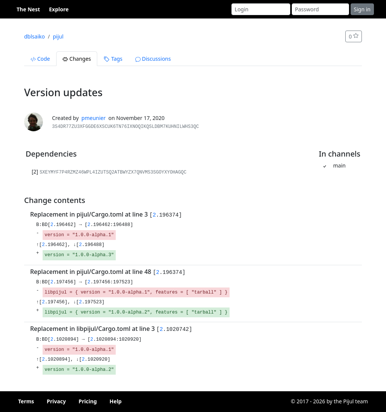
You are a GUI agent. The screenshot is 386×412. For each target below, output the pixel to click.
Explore (59, 9)
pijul (58, 36)
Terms (26, 401)
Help (116, 401)
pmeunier (93, 117)
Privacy (56, 401)
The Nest (28, 9)
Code (40, 58)
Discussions (153, 58)
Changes (77, 58)
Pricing (87, 401)
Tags (113, 58)
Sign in (362, 9)
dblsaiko (34, 36)
